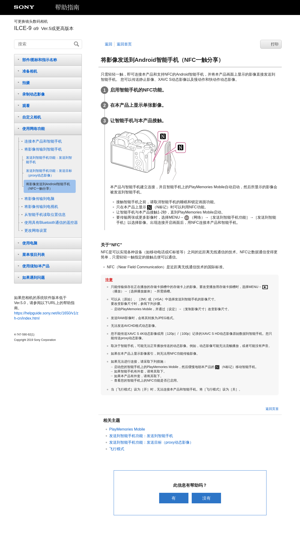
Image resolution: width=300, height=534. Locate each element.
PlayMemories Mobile (127, 429)
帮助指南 (67, 7)
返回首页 (124, 44)
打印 (274, 44)
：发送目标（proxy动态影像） (151, 442)
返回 (108, 44)
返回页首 (272, 409)
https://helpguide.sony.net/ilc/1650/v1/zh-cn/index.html (46, 315)
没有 (207, 498)
